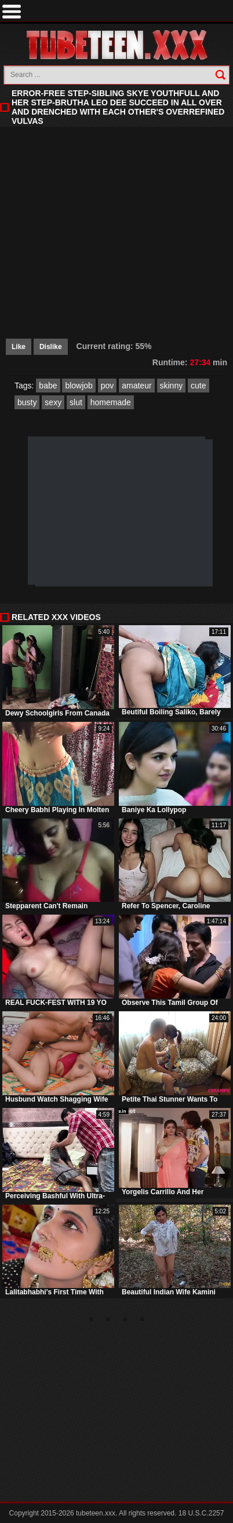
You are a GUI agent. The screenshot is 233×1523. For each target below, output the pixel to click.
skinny (171, 385)
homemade (110, 402)
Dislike (50, 347)
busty (27, 402)
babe (48, 385)
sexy (53, 402)
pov (107, 385)
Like (19, 347)
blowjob (78, 385)
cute (198, 385)
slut (76, 402)
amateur (136, 385)
